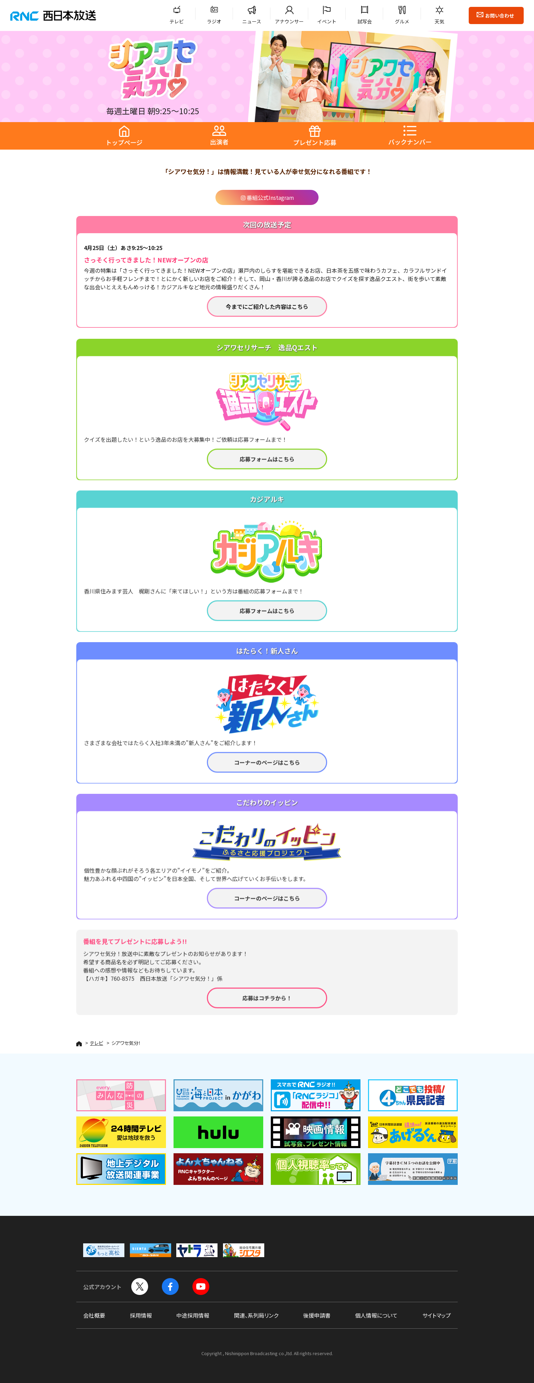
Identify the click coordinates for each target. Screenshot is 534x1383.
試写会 (364, 21)
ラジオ (214, 21)
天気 (439, 21)
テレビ (176, 21)
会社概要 (94, 1315)
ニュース (251, 21)
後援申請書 (317, 1315)
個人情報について (376, 1315)
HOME (79, 1043)
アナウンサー (289, 21)
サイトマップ (436, 1315)
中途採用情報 (192, 1315)
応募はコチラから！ (267, 1005)
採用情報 (141, 1315)
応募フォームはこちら (267, 466)
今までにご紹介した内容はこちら (267, 306)
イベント (326, 21)
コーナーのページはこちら (267, 770)
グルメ (402, 21)
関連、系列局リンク (256, 1315)
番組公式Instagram (267, 197)
